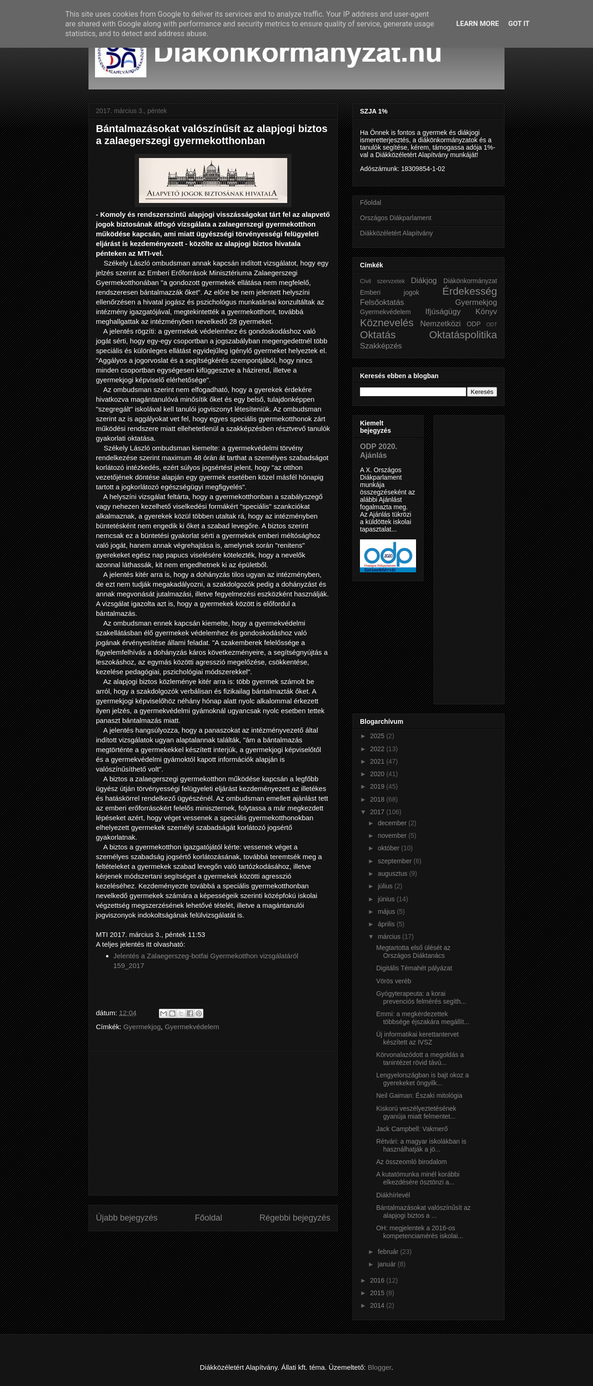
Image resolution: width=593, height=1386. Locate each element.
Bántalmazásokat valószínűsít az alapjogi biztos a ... (423, 1211)
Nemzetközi (440, 323)
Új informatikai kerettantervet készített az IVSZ (417, 1038)
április (387, 924)
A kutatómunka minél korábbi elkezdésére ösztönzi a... (418, 1178)
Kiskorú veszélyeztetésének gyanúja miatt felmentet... (416, 1112)
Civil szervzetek (382, 281)
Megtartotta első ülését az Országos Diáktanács (413, 951)
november (393, 835)
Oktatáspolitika (463, 335)
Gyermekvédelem (191, 1027)
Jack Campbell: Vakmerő (412, 1129)
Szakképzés (381, 346)
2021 (378, 761)
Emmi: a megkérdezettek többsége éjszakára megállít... (422, 1017)
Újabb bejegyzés (127, 1217)
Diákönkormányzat (470, 281)
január (387, 1264)
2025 (378, 736)
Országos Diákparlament (395, 218)
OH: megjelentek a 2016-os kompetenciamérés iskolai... (419, 1232)
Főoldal (208, 1217)
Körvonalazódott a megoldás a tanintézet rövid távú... (420, 1058)
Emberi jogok (389, 292)
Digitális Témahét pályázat (414, 968)
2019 (378, 786)
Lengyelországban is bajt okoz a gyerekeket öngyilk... (422, 1079)
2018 (378, 799)
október (389, 848)
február (389, 1251)
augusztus (393, 873)
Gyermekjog (142, 1027)
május (387, 911)
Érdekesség (469, 291)
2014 (378, 1305)
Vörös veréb (393, 981)
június (387, 899)
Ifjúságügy (443, 311)
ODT (491, 324)
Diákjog (424, 280)
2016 (378, 1280)
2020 (378, 774)
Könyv (486, 311)
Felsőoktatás (382, 302)
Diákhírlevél (393, 1195)
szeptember (395, 861)
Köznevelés (387, 323)
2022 (378, 749)
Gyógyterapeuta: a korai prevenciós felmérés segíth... (421, 997)
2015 (378, 1293)
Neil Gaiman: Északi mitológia (419, 1095)
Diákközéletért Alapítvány (396, 233)
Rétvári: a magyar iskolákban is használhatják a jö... (421, 1145)
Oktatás (378, 335)
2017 (378, 812)
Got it (519, 23)
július (386, 886)
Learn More (477, 23)
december (393, 823)
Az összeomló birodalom (411, 1161)
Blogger (379, 1367)
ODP (473, 324)
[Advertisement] (213, 1123)
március (390, 936)
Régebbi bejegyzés (294, 1217)
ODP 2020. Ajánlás (378, 450)
